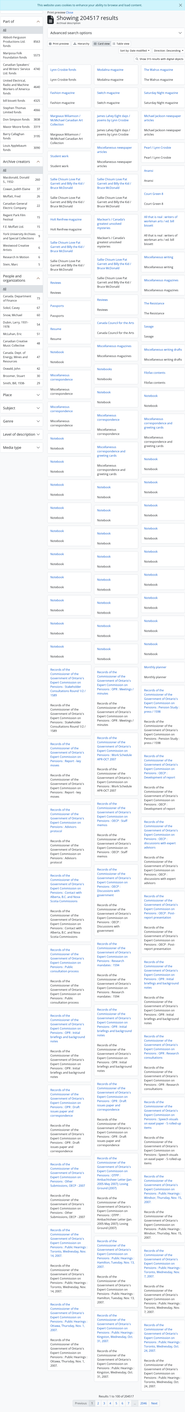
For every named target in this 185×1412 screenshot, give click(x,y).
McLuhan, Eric (21, 335)
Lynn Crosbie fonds (63, 70)
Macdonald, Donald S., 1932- (21, 179)
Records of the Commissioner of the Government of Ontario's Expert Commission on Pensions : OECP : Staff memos (161, 818)
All (4, 30)
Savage (149, 326)
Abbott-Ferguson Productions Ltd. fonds (21, 41)
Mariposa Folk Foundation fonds (21, 55)
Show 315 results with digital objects (159, 59)
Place (7, 394)
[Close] (180, 5)
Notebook (57, 352)
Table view (121, 43)
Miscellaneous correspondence (155, 383)
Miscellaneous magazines (161, 280)
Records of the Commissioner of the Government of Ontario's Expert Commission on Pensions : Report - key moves (114, 757)
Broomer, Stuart (21, 377)
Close (69, 12)
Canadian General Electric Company (21, 206)
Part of (8, 21)
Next (154, 1403)
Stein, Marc (21, 265)
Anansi (148, 171)
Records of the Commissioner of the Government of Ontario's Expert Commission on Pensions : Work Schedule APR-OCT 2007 (161, 752)
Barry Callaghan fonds (21, 136)
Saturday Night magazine (161, 93)
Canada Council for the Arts (115, 323)
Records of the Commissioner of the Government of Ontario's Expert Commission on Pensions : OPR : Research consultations (67, 1049)
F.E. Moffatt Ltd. (21, 227)
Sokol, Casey (21, 309)
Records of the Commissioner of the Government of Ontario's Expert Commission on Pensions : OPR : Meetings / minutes (162, 686)
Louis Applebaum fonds (21, 148)
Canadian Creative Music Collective (21, 343)
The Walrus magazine (158, 70)
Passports (57, 306)
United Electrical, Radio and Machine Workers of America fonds (21, 87)
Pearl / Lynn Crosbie (157, 148)
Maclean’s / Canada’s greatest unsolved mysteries (111, 223)
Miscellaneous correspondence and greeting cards (64, 425)
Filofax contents (61, 375)
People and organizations (14, 278)
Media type (12, 447)
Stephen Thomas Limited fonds (21, 110)
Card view (102, 43)
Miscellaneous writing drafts (163, 350)
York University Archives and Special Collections (21, 236)
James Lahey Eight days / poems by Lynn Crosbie (113, 118)
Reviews (55, 283)
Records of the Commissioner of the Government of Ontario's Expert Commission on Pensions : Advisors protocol (114, 823)
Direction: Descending (167, 50)
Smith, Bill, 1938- (21, 384)
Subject (9, 408)
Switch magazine (108, 93)
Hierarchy (81, 43)
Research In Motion (21, 258)
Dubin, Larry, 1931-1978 (21, 324)
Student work (59, 156)
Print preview (59, 43)
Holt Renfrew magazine (66, 219)
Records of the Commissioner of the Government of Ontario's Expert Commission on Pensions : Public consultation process (114, 963)
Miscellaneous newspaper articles (114, 150)
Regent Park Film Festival (21, 217)
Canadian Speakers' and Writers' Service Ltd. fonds (21, 69)
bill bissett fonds (21, 101)
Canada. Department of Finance (21, 298)
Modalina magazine (110, 70)
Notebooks (104, 369)
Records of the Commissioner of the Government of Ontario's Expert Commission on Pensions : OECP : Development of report (67, 769)
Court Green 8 (153, 194)
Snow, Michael (21, 316)
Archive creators (16, 161)
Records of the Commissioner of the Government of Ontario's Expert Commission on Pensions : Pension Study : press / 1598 (68, 703)
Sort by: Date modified (134, 50)
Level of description (19, 434)
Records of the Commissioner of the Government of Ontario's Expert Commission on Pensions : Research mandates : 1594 (161, 958)
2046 (143, 1403)
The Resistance (154, 303)
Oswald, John (21, 369)
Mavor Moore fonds (21, 128)
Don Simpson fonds (21, 120)
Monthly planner (61, 670)
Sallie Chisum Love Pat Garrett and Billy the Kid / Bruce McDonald (67, 183)
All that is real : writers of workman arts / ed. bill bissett (160, 221)
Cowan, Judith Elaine (21, 190)
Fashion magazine (62, 93)
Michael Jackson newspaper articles (162, 118)
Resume (55, 329)
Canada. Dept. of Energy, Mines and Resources (21, 357)
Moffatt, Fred (21, 197)
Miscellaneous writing (158, 257)
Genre (8, 421)
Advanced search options (71, 32)
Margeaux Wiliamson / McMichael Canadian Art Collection (66, 120)
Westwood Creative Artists (21, 248)
